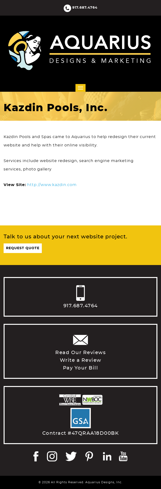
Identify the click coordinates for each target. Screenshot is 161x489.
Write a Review (80, 360)
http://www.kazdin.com (52, 185)
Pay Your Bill (80, 368)
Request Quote (22, 248)
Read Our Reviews (80, 352)
